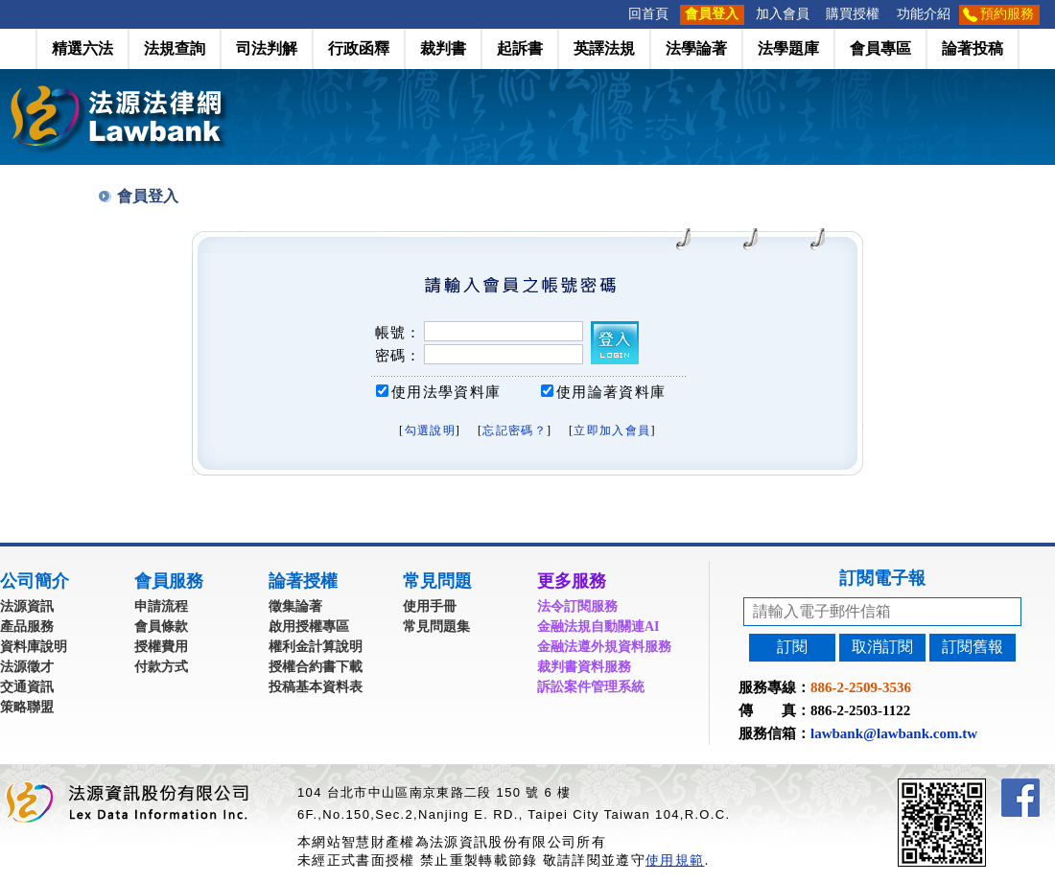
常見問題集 (436, 626)
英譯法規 (604, 48)
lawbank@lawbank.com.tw (893, 733)
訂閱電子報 (882, 578)
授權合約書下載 (316, 667)
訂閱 (792, 647)
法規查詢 (174, 48)
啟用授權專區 (309, 626)
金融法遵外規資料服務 (604, 646)
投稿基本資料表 (316, 687)
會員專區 (880, 48)
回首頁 (648, 14)
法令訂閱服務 (577, 606)
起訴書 (520, 48)
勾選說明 (430, 430)
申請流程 (161, 606)
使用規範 (674, 860)
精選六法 (82, 48)
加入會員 (782, 14)
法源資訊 (27, 606)
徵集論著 (295, 606)
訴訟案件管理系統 (591, 687)
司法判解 (266, 48)
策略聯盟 (27, 707)
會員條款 (161, 626)
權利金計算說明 (316, 646)
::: (614, 14)
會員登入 (711, 14)
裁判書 (443, 48)
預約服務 (1007, 14)
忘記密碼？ (514, 430)
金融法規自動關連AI (598, 626)
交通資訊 (27, 687)
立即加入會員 (612, 430)
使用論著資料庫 (611, 392)
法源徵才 (27, 667)
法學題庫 (788, 48)
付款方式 (161, 667)
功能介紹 (923, 14)
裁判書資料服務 (584, 667)
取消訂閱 (882, 647)
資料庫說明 (33, 646)
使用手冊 (430, 606)
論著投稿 (972, 48)
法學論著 (696, 48)
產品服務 (27, 626)
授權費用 (161, 646)
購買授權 (852, 14)
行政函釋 (358, 48)
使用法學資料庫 (446, 392)
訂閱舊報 (972, 647)
